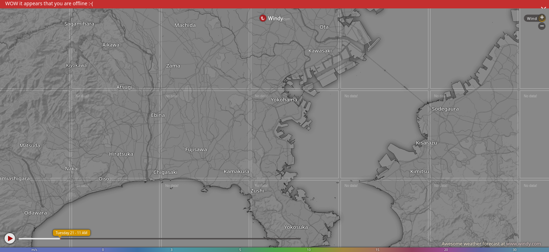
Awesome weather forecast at (491, 243)
